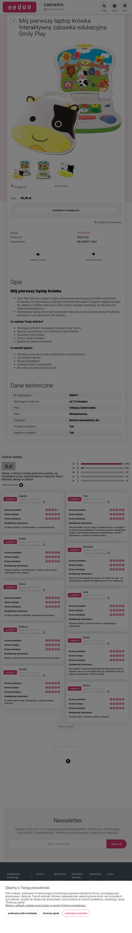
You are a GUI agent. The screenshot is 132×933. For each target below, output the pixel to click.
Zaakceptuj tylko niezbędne (22, 913)
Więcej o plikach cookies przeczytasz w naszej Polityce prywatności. (45, 905)
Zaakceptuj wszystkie (76, 913)
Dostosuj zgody (51, 913)
